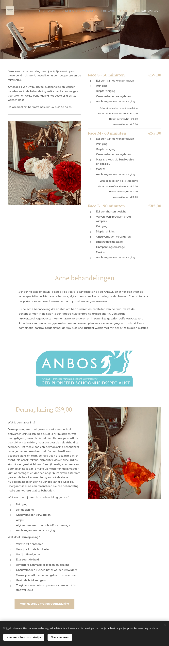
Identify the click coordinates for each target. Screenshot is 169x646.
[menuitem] (50, 11)
